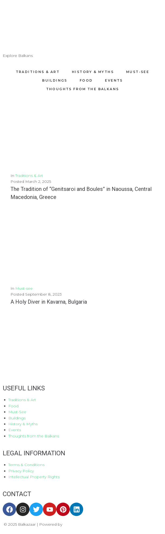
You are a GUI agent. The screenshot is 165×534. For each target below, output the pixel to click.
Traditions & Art (29, 175)
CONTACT (17, 494)
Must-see (24, 288)
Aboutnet (72, 524)
